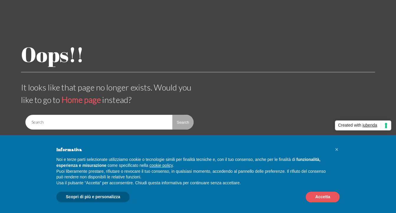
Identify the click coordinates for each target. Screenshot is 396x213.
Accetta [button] (322, 196)
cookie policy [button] (161, 165)
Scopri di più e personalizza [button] (93, 196)
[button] (336, 149)
